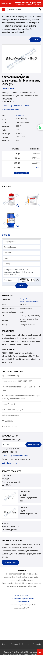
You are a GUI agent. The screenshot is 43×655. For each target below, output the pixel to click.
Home (17, 595)
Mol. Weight (6, 134)
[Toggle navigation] (3, 9)
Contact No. (8, 253)
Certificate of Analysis (20, 106)
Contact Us (37, 644)
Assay (4, 305)
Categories (6, 299)
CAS (3, 116)
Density (4, 325)
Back (35, 40)
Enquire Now (10, 562)
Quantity (7, 264)
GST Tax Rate (6, 141)
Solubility (5, 320)
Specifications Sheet (10, 109)
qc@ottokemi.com (9, 463)
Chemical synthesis (32, 301)
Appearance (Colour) (9, 312)
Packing (5, 137)
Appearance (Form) (9, 308)
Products (25, 595)
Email (6, 258)
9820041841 (6, 3)
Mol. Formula (6, 123)
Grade (4, 119)
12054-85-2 (20, 115)
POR (38, 167)
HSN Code (5, 126)
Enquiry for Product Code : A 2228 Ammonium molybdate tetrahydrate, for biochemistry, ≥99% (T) (21, 272)
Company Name (10, 242)
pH (3, 316)
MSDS (5, 106)
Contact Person (10, 247)
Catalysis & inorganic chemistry (22, 598)
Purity (4, 130)
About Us (25, 644)
